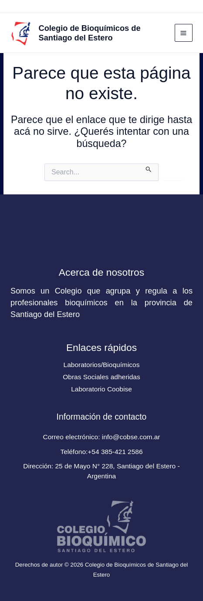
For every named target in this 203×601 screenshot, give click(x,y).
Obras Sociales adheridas (101, 377)
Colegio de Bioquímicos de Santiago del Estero (90, 32)
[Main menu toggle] (184, 33)
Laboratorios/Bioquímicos (102, 364)
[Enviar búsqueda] (148, 168)
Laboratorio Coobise (101, 389)
